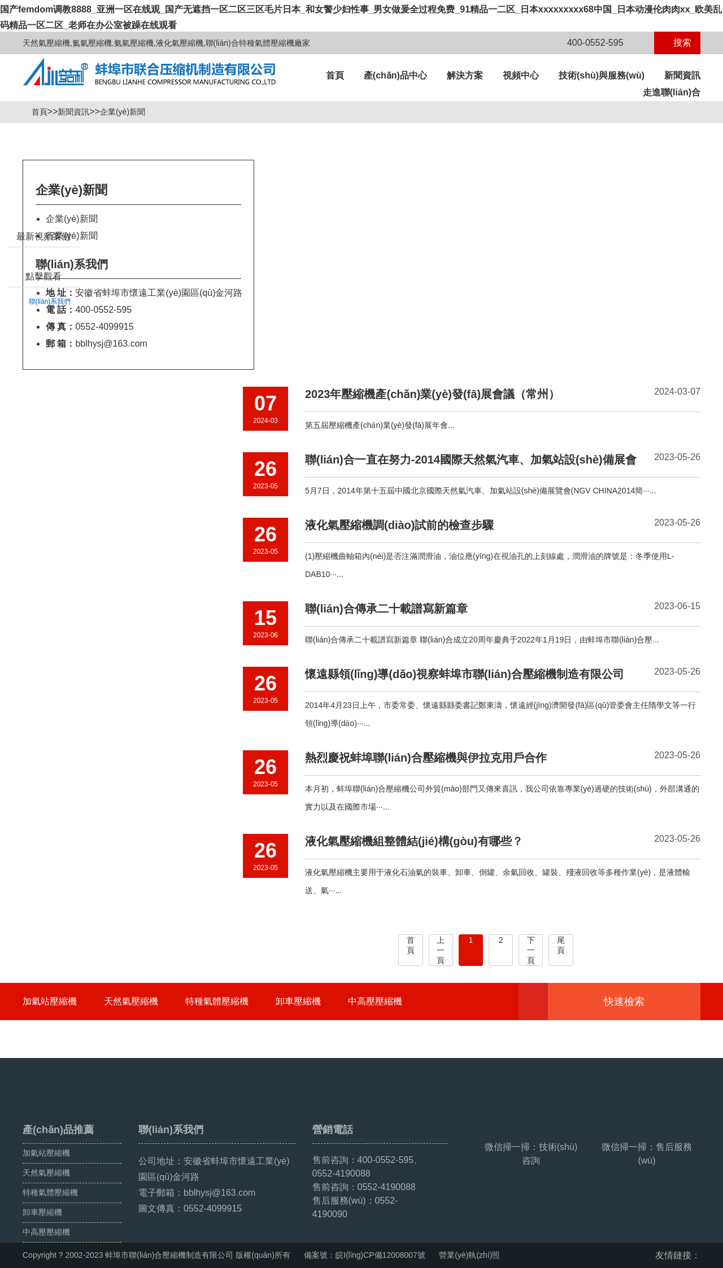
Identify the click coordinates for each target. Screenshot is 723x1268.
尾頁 (561, 945)
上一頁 (441, 950)
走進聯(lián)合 (671, 92)
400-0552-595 (589, 42)
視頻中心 (521, 75)
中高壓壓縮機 (375, 1001)
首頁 (335, 75)
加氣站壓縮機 (50, 1001)
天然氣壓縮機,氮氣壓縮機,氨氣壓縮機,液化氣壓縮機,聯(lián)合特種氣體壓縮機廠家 (166, 42)
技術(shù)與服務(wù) (601, 75)
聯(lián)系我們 (50, 355)
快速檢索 (641, 1001)
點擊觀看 (43, 330)
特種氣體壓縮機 (217, 1001)
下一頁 (531, 950)
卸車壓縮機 (298, 1001)
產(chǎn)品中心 (395, 75)
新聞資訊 (682, 75)
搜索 (677, 42)
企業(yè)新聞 (127, 111)
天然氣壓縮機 (131, 1001)
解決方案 (465, 75)
